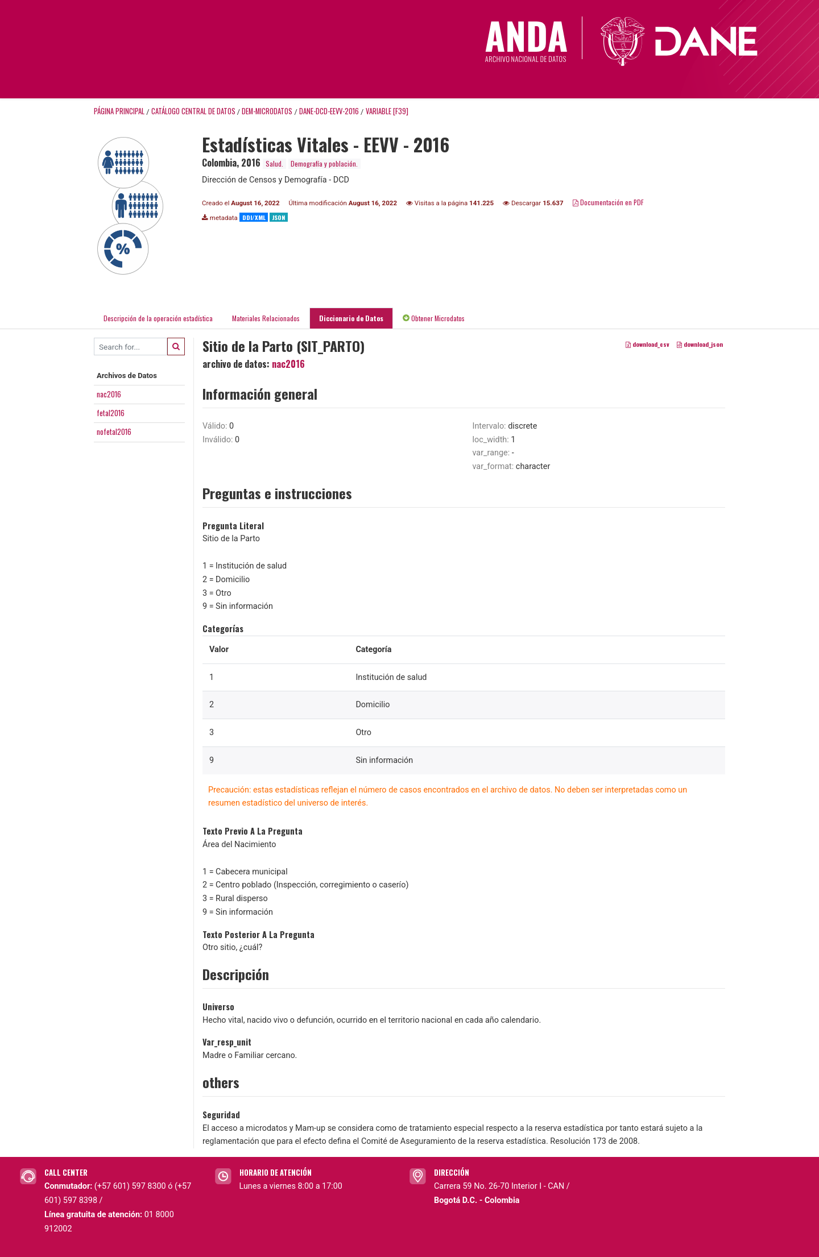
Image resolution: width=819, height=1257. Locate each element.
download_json (700, 344)
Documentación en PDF (608, 202)
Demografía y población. (324, 163)
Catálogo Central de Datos (193, 111)
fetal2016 (111, 412)
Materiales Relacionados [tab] (266, 318)
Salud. (274, 163)
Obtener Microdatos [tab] (434, 318)
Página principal (119, 111)
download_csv (647, 344)
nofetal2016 (114, 431)
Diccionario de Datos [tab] (351, 318)
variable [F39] (387, 111)
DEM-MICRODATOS (267, 111)
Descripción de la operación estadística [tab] (158, 318)
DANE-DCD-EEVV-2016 (329, 111)
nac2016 (109, 394)
